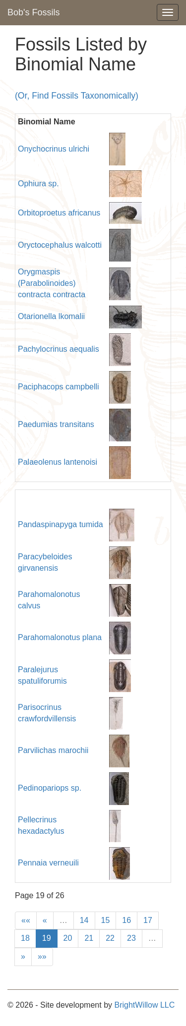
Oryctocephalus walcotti (60, 245)
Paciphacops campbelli (58, 386)
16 (126, 920)
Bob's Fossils (33, 12)
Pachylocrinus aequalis (58, 349)
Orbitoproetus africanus (59, 213)
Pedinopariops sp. (49, 788)
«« (25, 920)
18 (25, 938)
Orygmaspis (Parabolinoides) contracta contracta (51, 283)
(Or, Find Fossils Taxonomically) (76, 96)
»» (42, 956)
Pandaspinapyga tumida (60, 524)
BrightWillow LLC (144, 1005)
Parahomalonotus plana (60, 637)
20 (67, 938)
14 (84, 920)
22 (110, 938)
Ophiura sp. (38, 183)
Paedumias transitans (56, 424)
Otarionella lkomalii (51, 316)
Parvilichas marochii (53, 750)
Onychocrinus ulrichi (53, 149)
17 (147, 920)
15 (105, 920)
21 (88, 938)
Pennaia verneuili (48, 863)
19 (46, 938)
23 (131, 938)
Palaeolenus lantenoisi (57, 462)
